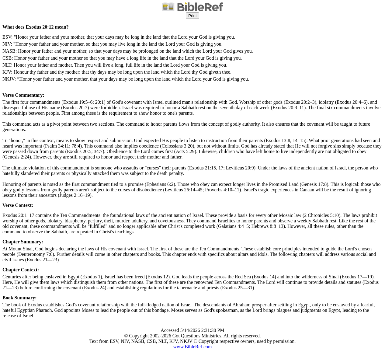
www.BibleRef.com (192, 346)
